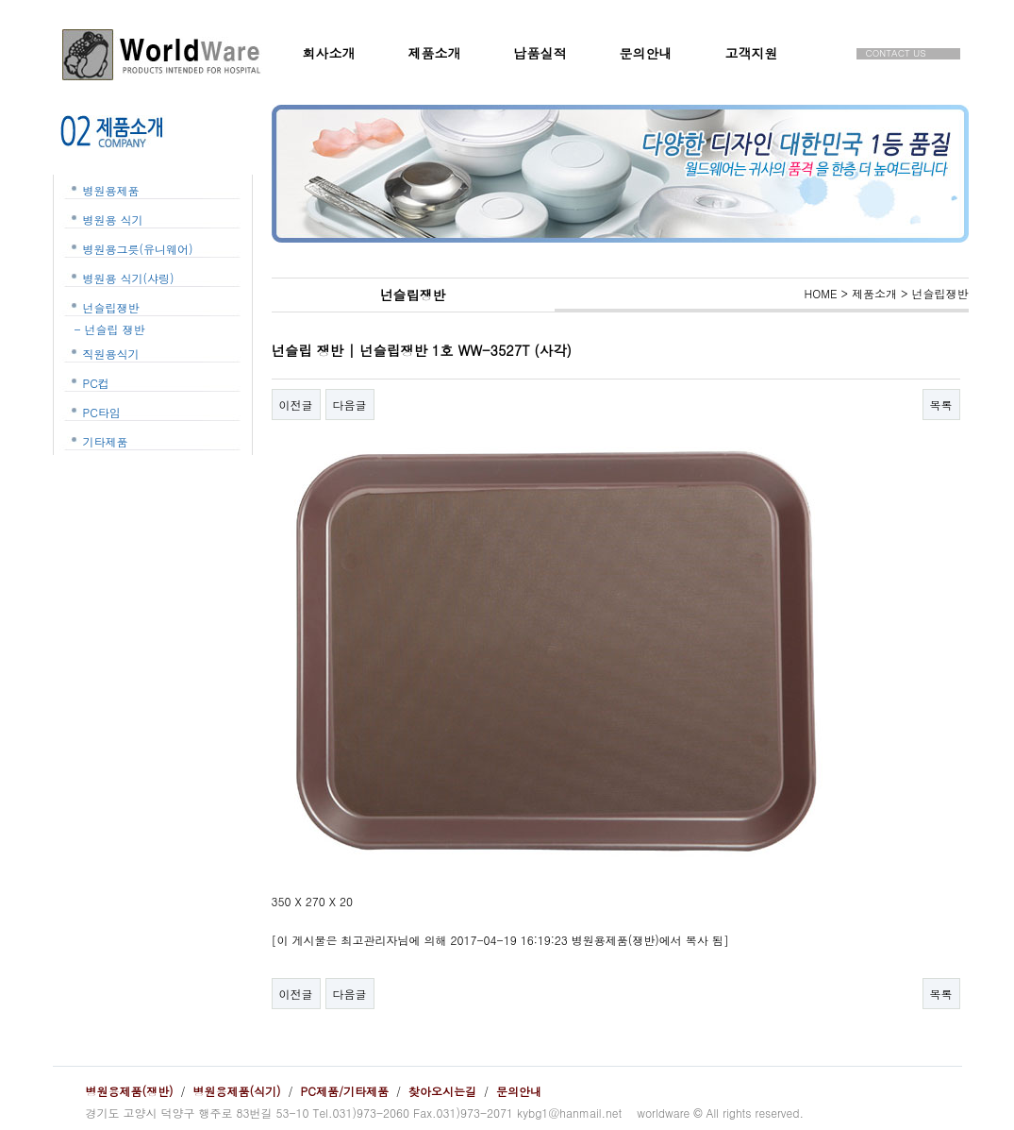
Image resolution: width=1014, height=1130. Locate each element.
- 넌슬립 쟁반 (110, 329)
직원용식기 (111, 354)
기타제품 (105, 441)
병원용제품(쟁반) (130, 1091)
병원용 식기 (113, 219)
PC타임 (102, 412)
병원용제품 (111, 190)
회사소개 (329, 52)
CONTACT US (896, 53)
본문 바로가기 (0, 0)
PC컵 (96, 383)
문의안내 (646, 52)
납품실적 (540, 52)
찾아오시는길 (442, 1091)
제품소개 (434, 52)
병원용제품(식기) (237, 1091)
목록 (941, 404)
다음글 (350, 404)
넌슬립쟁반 (111, 307)
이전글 (296, 404)
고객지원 (751, 52)
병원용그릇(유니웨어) (138, 249)
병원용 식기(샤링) (129, 278)
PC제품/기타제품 (345, 1091)
